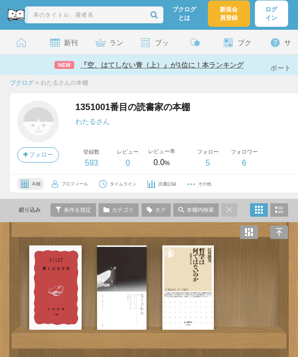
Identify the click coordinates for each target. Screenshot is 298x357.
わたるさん (92, 121)
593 (91, 163)
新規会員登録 (229, 13)
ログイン (271, 13)
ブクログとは (184, 13)
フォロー (38, 154)
